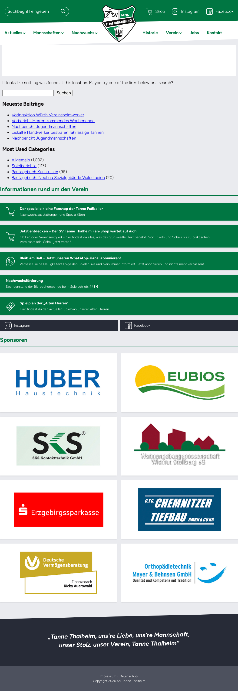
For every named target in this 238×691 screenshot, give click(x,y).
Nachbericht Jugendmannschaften (44, 126)
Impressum (108, 676)
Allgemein (21, 160)
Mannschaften (46, 32)
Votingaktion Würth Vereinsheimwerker (48, 114)
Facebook (219, 11)
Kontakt (214, 32)
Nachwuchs (83, 32)
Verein (172, 32)
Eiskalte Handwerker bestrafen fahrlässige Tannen (58, 132)
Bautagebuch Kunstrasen (35, 171)
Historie (150, 32)
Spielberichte (24, 165)
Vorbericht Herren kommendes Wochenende (53, 120)
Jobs (194, 32)
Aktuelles (13, 32)
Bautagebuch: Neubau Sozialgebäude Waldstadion (58, 177)
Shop (155, 11)
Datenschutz (129, 676)
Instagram (185, 11)
